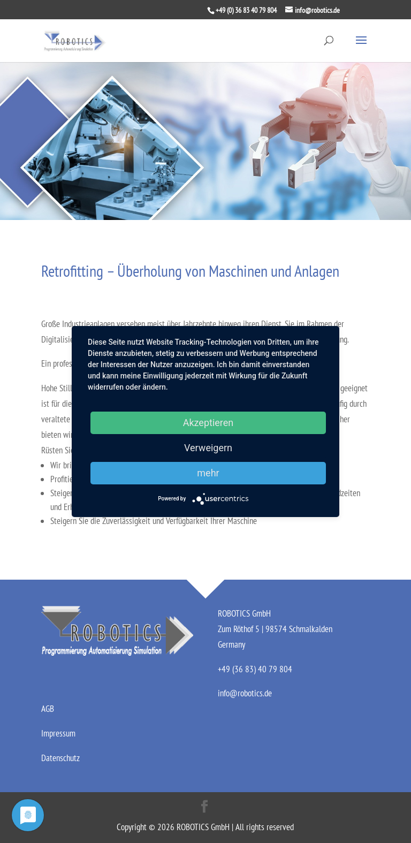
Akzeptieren (208, 422)
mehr (208, 473)
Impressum (58, 733)
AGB (47, 709)
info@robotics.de (245, 693)
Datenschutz (60, 758)
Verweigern (208, 447)
